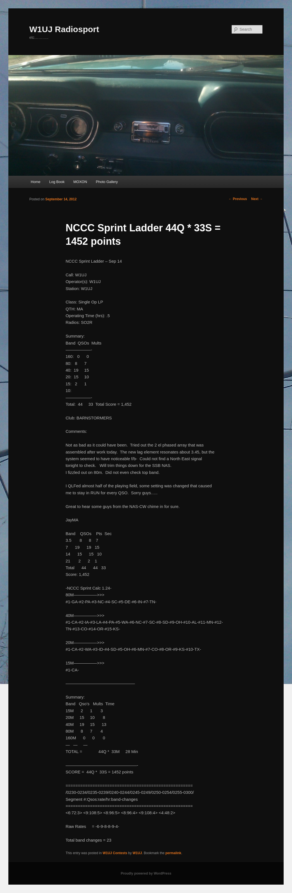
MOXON (80, 182)
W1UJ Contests (115, 853)
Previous (238, 199)
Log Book (56, 182)
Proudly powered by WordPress (146, 873)
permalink (173, 853)
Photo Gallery (107, 182)
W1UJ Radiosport (64, 29)
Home (35, 182)
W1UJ (137, 853)
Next (257, 199)
